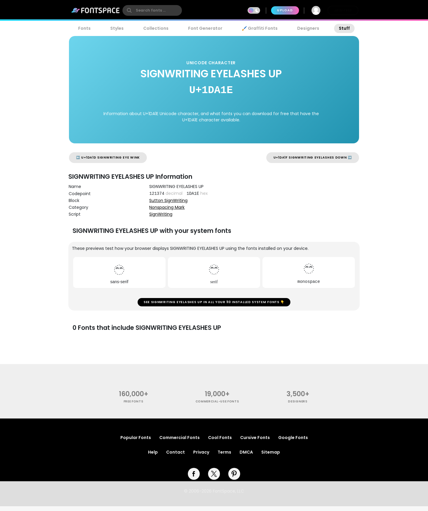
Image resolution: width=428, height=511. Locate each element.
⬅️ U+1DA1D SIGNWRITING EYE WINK (108, 157)
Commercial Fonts (179, 442)
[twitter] (214, 479)
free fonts (134, 406)
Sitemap (270, 457)
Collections (156, 28)
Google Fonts (293, 442)
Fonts (84, 28)
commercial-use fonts (217, 406)
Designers (308, 28)
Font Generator (205, 28)
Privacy (201, 457)
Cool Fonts (220, 442)
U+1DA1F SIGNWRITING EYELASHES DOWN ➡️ (312, 157)
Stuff (344, 28)
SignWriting (160, 214)
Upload (285, 10)
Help (153, 457)
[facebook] (194, 479)
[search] (152, 10)
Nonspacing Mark (167, 207)
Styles (117, 28)
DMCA (246, 457)
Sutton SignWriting (168, 200)
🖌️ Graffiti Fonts (260, 28)
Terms (224, 457)
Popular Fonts (135, 442)
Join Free (343, 10)
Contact (175, 457)
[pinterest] (234, 479)
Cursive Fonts (255, 442)
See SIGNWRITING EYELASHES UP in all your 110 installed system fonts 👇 (214, 304)
